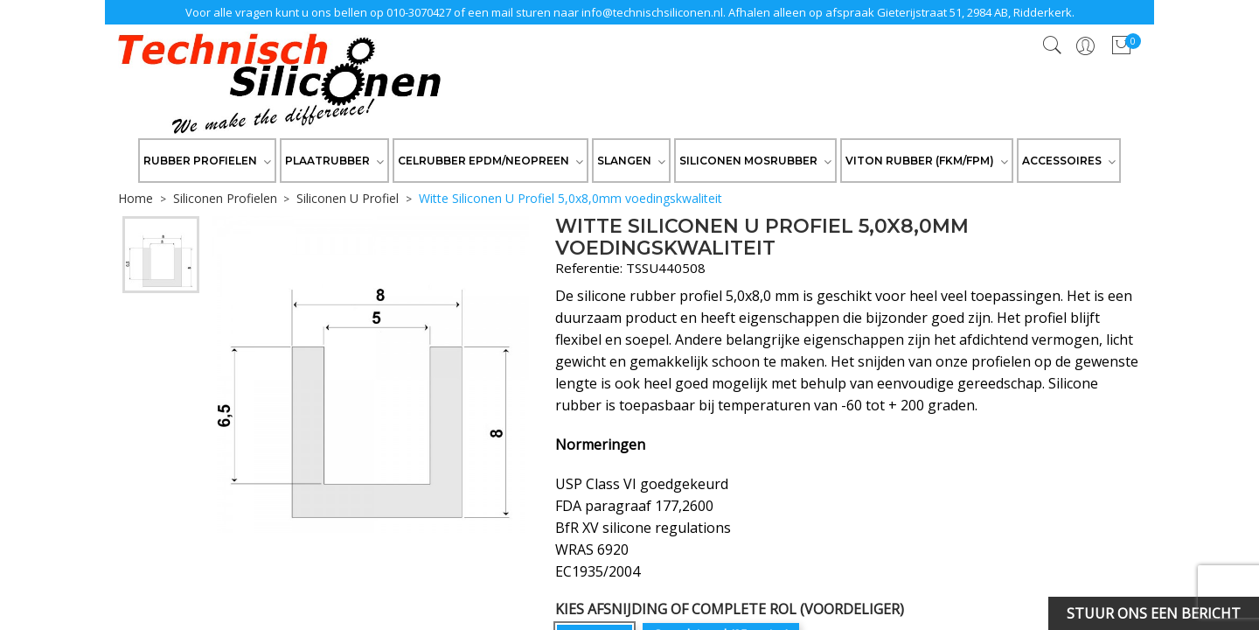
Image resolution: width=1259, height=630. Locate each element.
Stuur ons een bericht (1154, 613)
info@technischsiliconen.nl (652, 12)
